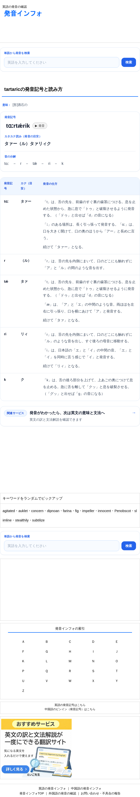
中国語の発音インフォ (86, 788)
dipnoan (53, 511)
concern (37, 511)
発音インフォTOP (31, 793)
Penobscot (122, 511)
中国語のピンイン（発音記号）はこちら (70, 709)
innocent (104, 511)
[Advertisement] (37, 30)
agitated (9, 511)
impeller (88, 511)
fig (77, 511)
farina (67, 511)
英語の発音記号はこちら (70, 704)
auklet (22, 511)
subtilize (38, 520)
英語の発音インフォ (52, 788)
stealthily (21, 520)
